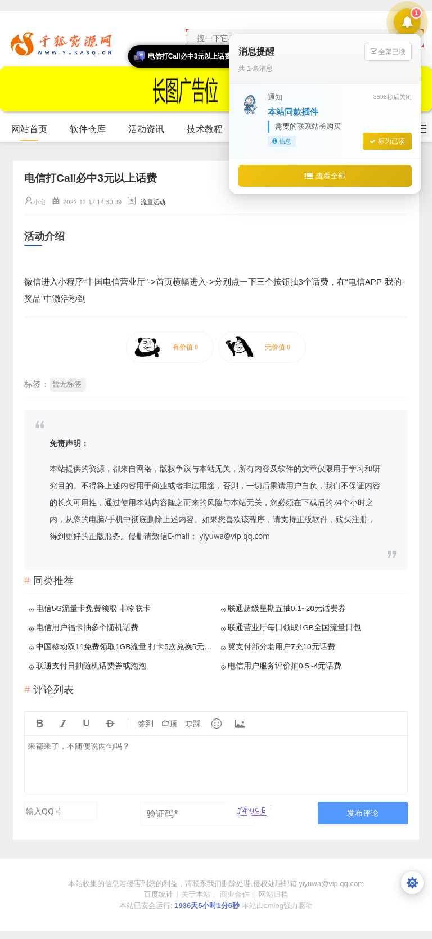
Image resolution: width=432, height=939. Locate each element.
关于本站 (195, 894)
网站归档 (273, 894)
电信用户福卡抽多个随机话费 (87, 627)
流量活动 (153, 202)
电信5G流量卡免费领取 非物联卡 (93, 608)
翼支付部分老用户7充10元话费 (281, 647)
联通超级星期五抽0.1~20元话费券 (287, 608)
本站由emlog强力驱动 (277, 905)
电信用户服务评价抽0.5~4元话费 (284, 666)
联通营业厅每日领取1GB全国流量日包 (294, 627)
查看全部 (325, 175)
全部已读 (388, 51)
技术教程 (209, 129)
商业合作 (234, 894)
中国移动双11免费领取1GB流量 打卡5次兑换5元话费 (125, 647)
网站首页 (29, 129)
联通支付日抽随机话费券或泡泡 (91, 666)
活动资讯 (151, 129)
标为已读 (387, 141)
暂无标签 (67, 384)
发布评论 (363, 812)
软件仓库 (92, 129)
